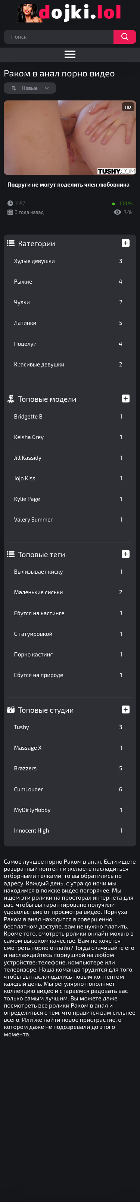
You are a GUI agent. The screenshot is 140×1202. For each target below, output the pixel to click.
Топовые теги (41, 554)
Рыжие (68, 281)
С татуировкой (68, 633)
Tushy (68, 727)
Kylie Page (68, 498)
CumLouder (68, 789)
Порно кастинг (68, 654)
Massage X (68, 747)
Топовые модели (47, 398)
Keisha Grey (68, 437)
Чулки (68, 302)
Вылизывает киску (68, 571)
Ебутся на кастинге (68, 613)
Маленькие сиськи (68, 592)
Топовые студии (46, 709)
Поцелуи (68, 343)
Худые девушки (68, 260)
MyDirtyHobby (68, 809)
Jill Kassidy (68, 457)
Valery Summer (68, 519)
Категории (36, 243)
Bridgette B (68, 416)
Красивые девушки (68, 364)
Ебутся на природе (68, 674)
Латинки (68, 322)
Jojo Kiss (68, 478)
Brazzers (68, 768)
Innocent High (68, 830)
